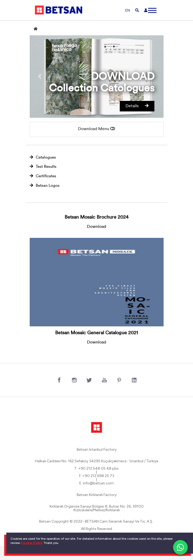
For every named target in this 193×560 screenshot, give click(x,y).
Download (96, 227)
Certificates (43, 176)
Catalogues (43, 157)
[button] (40, 76)
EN (127, 10)
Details (137, 106)
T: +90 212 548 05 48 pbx (96, 468)
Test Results (43, 166)
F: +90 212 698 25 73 (96, 476)
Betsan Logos (45, 185)
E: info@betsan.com (96, 483)
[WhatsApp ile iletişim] (180, 547)
